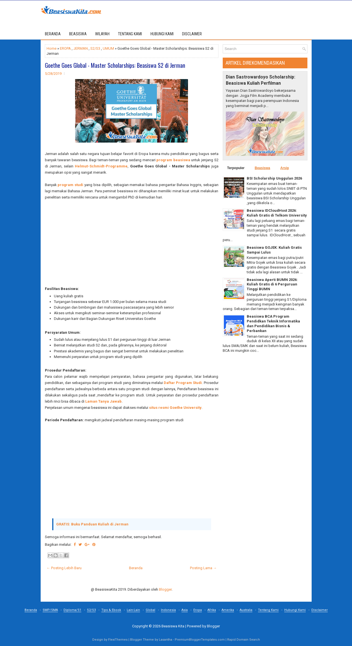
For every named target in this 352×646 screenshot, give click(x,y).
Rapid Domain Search (243, 639)
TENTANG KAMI (130, 34)
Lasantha (165, 639)
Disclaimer (319, 610)
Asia (185, 610)
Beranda (53, 34)
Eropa (197, 610)
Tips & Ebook (111, 610)
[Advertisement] (131, 246)
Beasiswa (262, 168)
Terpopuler (236, 168)
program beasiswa (173, 160)
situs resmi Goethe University (175, 407)
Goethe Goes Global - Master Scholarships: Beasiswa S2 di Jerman (115, 65)
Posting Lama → (203, 568)
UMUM (108, 48)
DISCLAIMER (192, 34)
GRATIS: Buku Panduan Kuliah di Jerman (92, 524)
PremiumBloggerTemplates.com (200, 639)
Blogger (165, 589)
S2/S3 (95, 48)
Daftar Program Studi (183, 383)
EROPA (65, 48)
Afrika (211, 610)
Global (150, 610)
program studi (70, 185)
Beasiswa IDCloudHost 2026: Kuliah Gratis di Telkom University (277, 212)
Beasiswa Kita (172, 626)
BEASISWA (78, 34)
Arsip (284, 168)
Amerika (228, 610)
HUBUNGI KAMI (162, 34)
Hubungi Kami (295, 610)
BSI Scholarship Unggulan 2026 (274, 178)
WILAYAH (102, 34)
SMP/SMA (50, 610)
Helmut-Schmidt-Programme (101, 166)
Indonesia (168, 610)
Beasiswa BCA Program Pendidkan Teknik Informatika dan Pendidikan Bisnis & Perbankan (273, 323)
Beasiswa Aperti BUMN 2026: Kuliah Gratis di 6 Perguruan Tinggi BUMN (272, 284)
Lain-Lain (133, 610)
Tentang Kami (268, 610)
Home (51, 48)
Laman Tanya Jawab (103, 401)
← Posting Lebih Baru (64, 568)
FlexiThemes (118, 639)
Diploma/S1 (72, 610)
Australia (246, 610)
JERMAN (80, 48)
